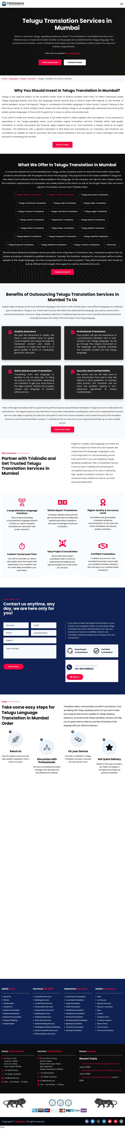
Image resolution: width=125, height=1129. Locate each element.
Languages (13, 78)
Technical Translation (74, 1027)
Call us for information (86, 665)
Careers (100, 1014)
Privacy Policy (102, 1027)
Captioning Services (43, 1017)
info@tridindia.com (12, 1078)
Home (4, 78)
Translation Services (43, 997)
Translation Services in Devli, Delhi (97, 1077)
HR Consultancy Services (45, 1034)
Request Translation (11, 1010)
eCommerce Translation (76, 997)
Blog (99, 1010)
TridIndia (19, 1121)
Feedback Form (103, 1017)
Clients (6, 1000)
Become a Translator (105, 1007)
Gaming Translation (74, 1030)
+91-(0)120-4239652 (13, 1074)
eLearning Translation (75, 1000)
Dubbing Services (42, 1000)
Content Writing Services (45, 1024)
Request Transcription (12, 1017)
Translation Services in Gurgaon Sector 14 (100, 1063)
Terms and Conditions (105, 1030)
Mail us (74, 677)
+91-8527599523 (73, 53)
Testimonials (8, 1003)
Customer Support (104, 1020)
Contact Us (7, 1007)
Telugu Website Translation (29, 194)
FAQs (99, 997)
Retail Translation (73, 1007)
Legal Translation (73, 1003)
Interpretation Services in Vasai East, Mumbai (102, 1070)
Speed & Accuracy (104, 1003)
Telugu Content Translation (61, 194)
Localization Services (43, 1003)
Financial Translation (74, 1017)
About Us (7, 997)
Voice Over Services (43, 1020)
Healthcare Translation (75, 1014)
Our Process (101, 1000)
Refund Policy (102, 1024)
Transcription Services (44, 1007)
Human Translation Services (46, 1030)
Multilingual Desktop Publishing (47, 1027)
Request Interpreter (11, 1014)
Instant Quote (8, 1024)
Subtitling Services (42, 1014)
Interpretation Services (44, 1010)
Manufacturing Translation (76, 1020)
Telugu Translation (28, 78)
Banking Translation (74, 1024)
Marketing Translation (75, 1010)
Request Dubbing (10, 1020)
